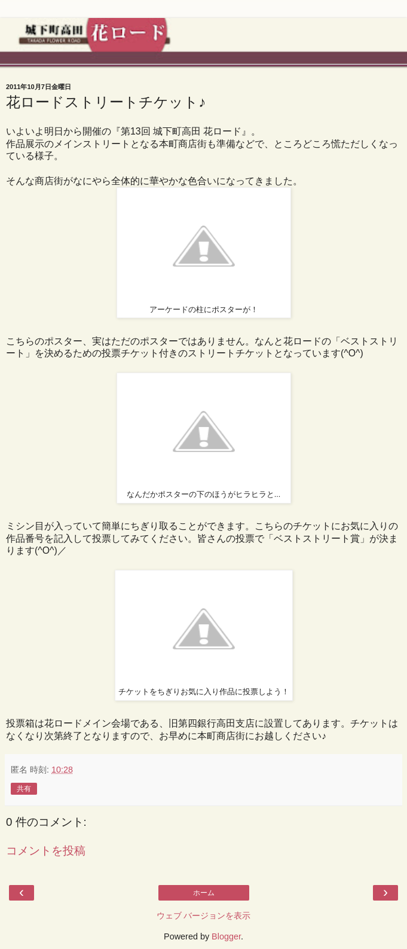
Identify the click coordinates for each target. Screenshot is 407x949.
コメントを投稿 (45, 850)
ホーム (204, 893)
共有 (24, 789)
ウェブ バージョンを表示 (204, 915)
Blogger (226, 936)
